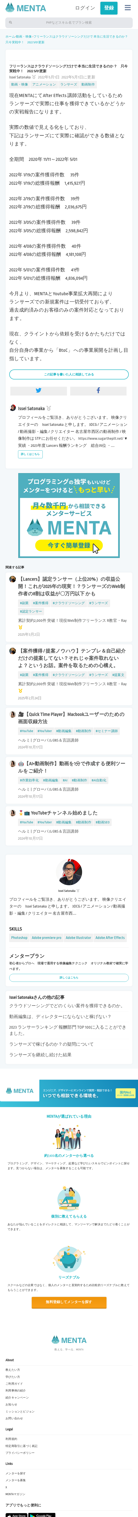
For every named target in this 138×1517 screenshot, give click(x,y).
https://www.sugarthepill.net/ (100, 438)
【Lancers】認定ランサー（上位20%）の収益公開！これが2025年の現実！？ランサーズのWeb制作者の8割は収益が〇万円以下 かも (71, 586)
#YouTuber (45, 731)
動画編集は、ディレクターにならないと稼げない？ (60, 1016)
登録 (109, 8)
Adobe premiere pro (46, 938)
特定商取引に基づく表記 (21, 1446)
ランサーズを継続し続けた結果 (40, 1055)
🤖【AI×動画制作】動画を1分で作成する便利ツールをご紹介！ (71, 767)
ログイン (85, 8)
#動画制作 (83, 731)
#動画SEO (103, 822)
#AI (65, 780)
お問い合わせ (14, 1418)
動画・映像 (24, 36)
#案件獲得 (40, 603)
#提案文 (118, 675)
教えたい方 (13, 1369)
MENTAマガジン (15, 1494)
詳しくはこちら (30, 454)
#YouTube (26, 731)
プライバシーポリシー (20, 1452)
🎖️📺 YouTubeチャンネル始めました (58, 813)
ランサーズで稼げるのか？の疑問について (51, 1044)
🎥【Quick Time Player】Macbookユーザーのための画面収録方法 (71, 718)
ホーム (10, 36)
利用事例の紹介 (16, 1390)
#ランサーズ (98, 603)
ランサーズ (68, 84)
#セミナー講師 (107, 731)
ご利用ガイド (14, 1383)
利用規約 (11, 1439)
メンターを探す (16, 1473)
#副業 (24, 603)
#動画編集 (64, 731)
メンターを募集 (16, 1480)
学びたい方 (13, 1376)
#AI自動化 (99, 780)
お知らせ (11, 1404)
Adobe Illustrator (78, 938)
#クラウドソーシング (69, 603)
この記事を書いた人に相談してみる (69, 374)
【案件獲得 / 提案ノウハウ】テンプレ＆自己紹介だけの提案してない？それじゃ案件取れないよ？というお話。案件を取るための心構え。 (72, 658)
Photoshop (19, 938)
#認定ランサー (31, 611)
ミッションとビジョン (20, 1411)
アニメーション (44, 84)
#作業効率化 (29, 780)
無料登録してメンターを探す (69, 1302)
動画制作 (88, 84)
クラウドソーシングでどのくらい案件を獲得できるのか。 (67, 1005)
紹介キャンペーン (17, 1397)
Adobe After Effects (110, 938)
